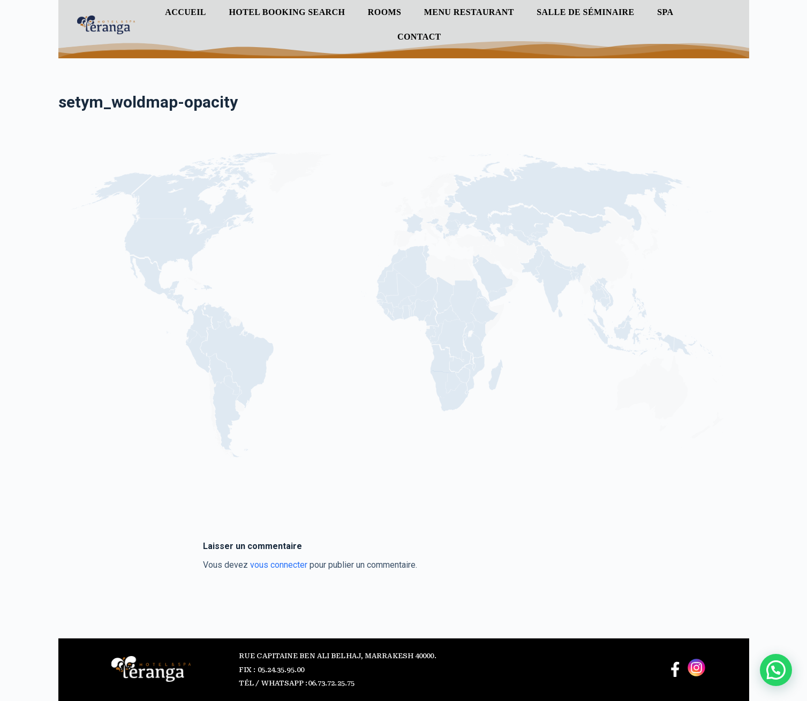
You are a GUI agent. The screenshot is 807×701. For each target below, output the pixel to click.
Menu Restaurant (469, 12)
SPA (665, 12)
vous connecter (278, 565)
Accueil (185, 12)
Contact (419, 36)
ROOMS (384, 12)
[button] (776, 670)
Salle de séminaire (585, 12)
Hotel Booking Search (287, 12)
